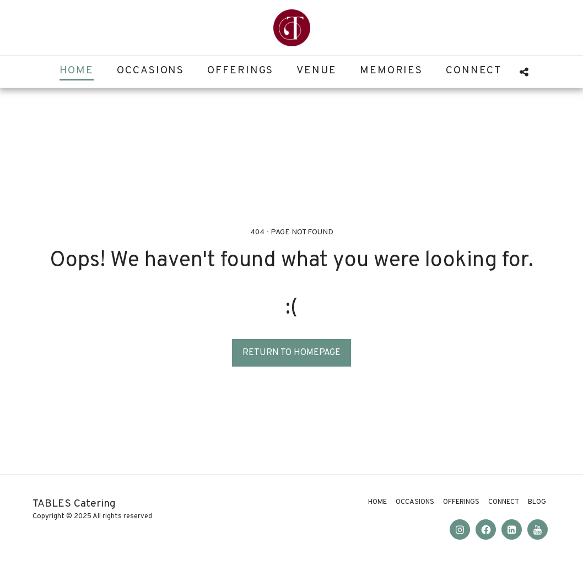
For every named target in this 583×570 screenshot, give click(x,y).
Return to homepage (291, 352)
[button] (524, 72)
